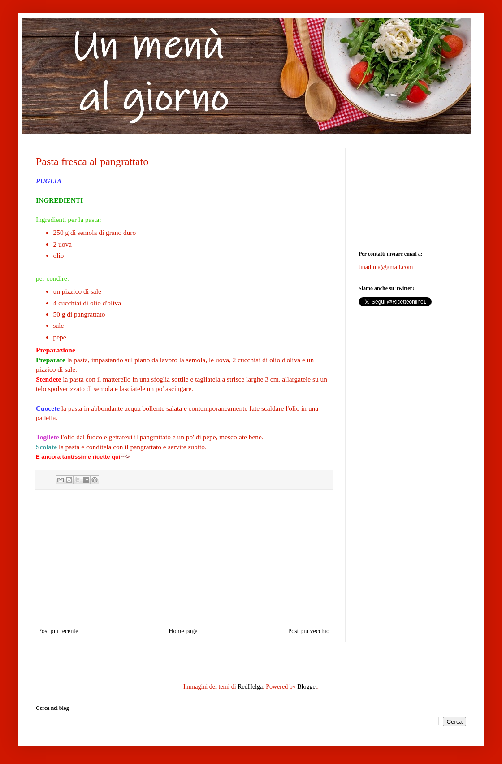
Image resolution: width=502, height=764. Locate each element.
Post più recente (58, 631)
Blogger (307, 686)
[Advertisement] (184, 558)
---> (125, 456)
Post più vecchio (308, 631)
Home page (183, 631)
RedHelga (250, 686)
